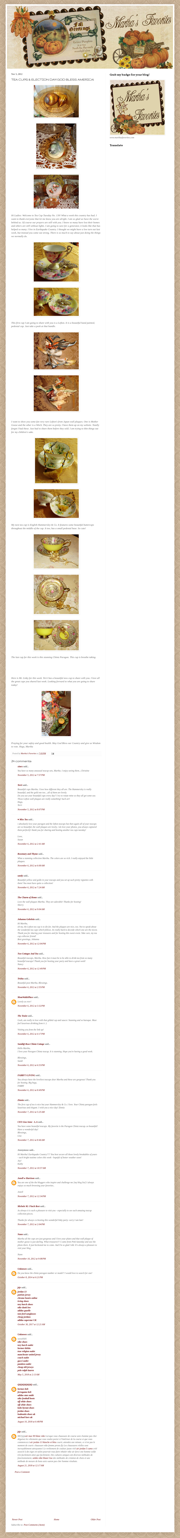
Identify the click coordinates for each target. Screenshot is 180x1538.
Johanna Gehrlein (26, 919)
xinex (20, 766)
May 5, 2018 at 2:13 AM (28, 1374)
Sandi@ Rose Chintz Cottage (31, 1044)
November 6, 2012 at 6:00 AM (31, 865)
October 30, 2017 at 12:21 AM (31, 1324)
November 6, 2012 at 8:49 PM (31, 1090)
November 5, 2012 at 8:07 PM (31, 809)
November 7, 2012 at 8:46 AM (31, 1140)
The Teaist (22, 1016)
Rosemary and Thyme (28, 854)
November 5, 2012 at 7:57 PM (31, 775)
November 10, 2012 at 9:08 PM (32, 1258)
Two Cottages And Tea (28, 953)
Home (56, 1519)
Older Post (96, 1519)
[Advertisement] (56, 1495)
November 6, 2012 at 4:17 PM (31, 1034)
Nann (20, 1234)
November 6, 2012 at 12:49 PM (32, 968)
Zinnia (21, 1100)
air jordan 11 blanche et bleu (43, 1442)
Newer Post (17, 1519)
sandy (20, 876)
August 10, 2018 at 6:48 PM (30, 1421)
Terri (20, 785)
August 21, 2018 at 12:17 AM (31, 1465)
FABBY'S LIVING (26, 1075)
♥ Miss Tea (23, 819)
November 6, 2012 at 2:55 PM (31, 987)
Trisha (21, 978)
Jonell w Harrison (26, 1178)
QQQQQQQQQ (25, 1384)
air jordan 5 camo (84, 1448)
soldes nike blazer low (43, 1458)
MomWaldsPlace (25, 997)
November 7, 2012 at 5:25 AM (31, 1112)
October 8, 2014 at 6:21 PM (30, 1277)
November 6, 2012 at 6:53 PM (31, 1065)
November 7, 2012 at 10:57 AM (32, 1168)
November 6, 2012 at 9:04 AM (31, 909)
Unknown (22, 1269)
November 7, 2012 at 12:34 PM (32, 1196)
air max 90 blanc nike (35, 1436)
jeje (19, 1287)
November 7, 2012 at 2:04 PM (31, 1224)
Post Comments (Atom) (34, 1525)
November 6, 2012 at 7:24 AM (31, 887)
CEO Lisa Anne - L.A (27, 1122)
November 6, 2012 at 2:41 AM (31, 844)
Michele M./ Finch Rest (29, 1206)
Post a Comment (22, 1472)
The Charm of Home (27, 897)
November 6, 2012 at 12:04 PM (32, 943)
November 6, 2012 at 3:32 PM (31, 1006)
